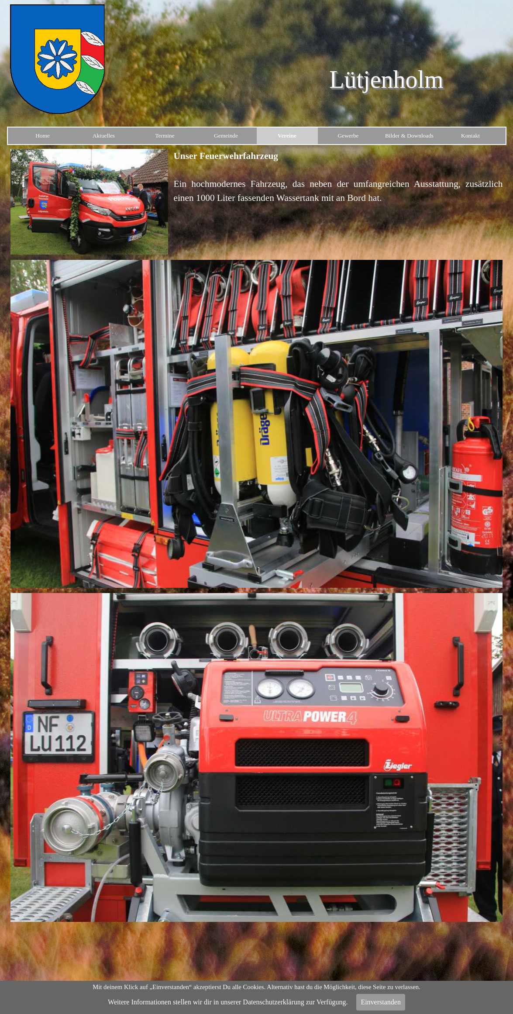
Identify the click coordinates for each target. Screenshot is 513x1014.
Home (42, 135)
